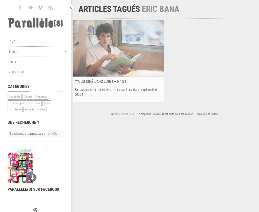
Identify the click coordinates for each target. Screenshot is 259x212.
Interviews (34, 103)
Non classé (15, 109)
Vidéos (42, 109)
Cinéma (28, 97)
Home (11, 41)
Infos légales (18, 72)
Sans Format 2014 (124, 114)
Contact (14, 62)
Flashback (41, 97)
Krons (47, 103)
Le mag (37, 52)
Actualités (14, 97)
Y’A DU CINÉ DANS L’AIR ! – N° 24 (100, 81)
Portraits (30, 109)
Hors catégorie (17, 103)
